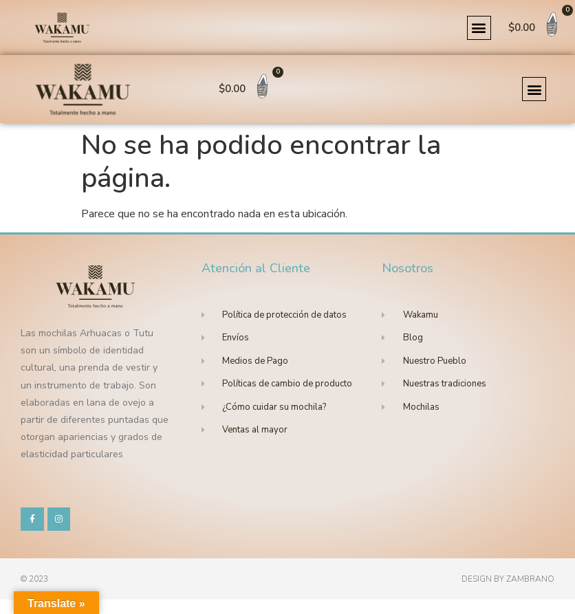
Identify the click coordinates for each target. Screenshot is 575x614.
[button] (479, 28)
